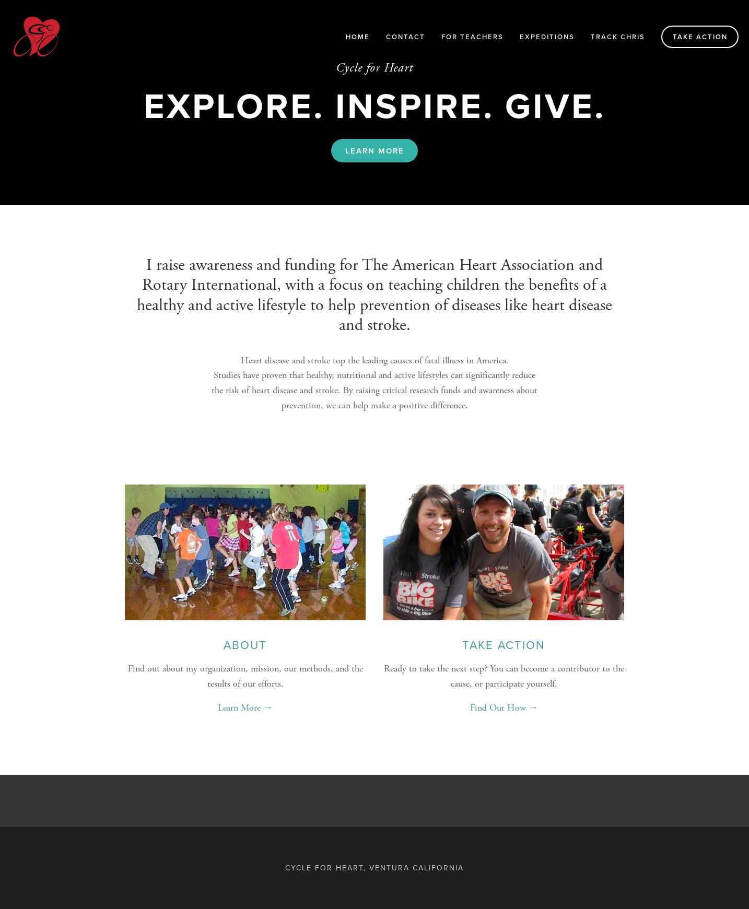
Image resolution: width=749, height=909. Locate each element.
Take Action (700, 37)
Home (358, 37)
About (245, 644)
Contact (405, 37)
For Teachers (472, 37)
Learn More (374, 150)
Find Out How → (504, 708)
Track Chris (618, 37)
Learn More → (245, 708)
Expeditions (547, 37)
